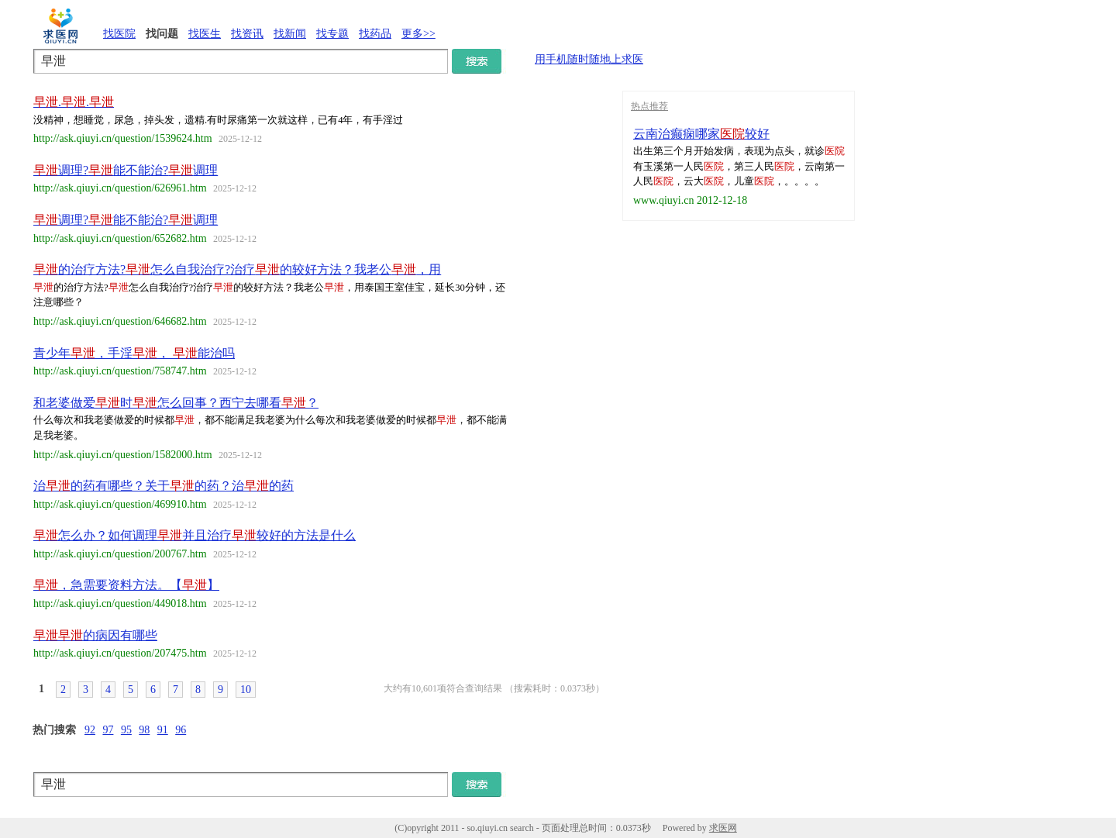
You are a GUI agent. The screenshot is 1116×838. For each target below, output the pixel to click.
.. (73, 102)
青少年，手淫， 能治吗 (134, 353)
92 (89, 730)
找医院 (119, 34)
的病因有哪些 (95, 635)
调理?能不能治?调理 (125, 170)
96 (180, 730)
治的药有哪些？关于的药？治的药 (163, 485)
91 (162, 730)
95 (126, 730)
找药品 (375, 34)
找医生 (204, 34)
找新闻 (290, 34)
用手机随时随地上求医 (589, 59)
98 (144, 730)
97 (107, 730)
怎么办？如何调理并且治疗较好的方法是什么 (194, 535)
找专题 (332, 34)
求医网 (723, 827)
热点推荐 (649, 106)
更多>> (418, 34)
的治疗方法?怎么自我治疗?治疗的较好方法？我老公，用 (237, 269)
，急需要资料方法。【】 (126, 584)
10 (245, 689)
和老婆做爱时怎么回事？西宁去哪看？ (176, 402)
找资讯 (247, 34)
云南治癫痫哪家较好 (701, 133)
